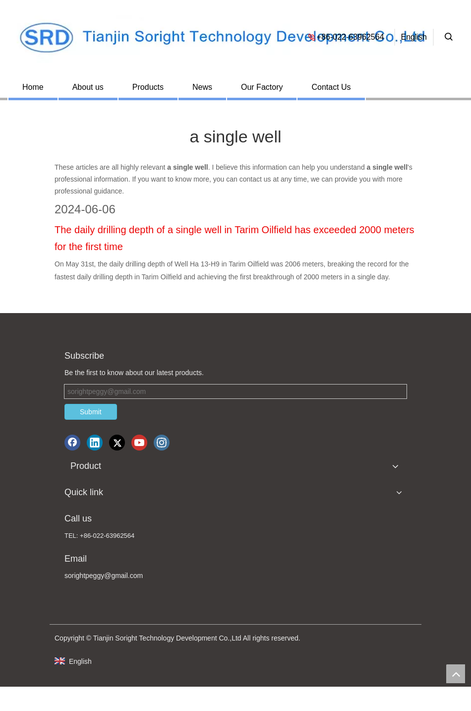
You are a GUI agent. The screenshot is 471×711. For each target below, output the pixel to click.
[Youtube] (139, 443)
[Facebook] (72, 443)
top (455, 673)
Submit (91, 412)
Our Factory (262, 87)
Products (148, 87)
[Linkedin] (95, 443)
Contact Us (331, 87)
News (202, 87)
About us (88, 87)
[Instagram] (162, 443)
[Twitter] (117, 443)
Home (33, 87)
